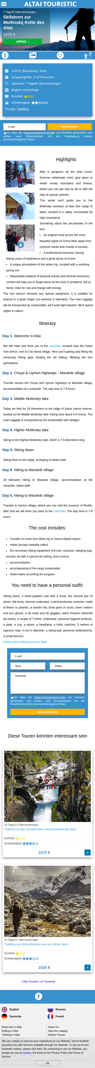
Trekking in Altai (11, 1034)
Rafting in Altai (10, 1031)
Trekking (23, 109)
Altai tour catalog (57, 1031)
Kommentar (47, 683)
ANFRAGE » (22, 42)
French (56, 1016)
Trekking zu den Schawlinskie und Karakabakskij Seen (40, 829)
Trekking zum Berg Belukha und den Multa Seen (36, 944)
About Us (53, 1027)
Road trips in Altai (12, 1027)
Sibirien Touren (56, 1034)
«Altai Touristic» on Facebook (38, 981)
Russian (57, 1009)
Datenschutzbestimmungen (39, 132)
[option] (47, 29)
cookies (26, 1052)
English (10, 1009)
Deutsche (11, 1016)
